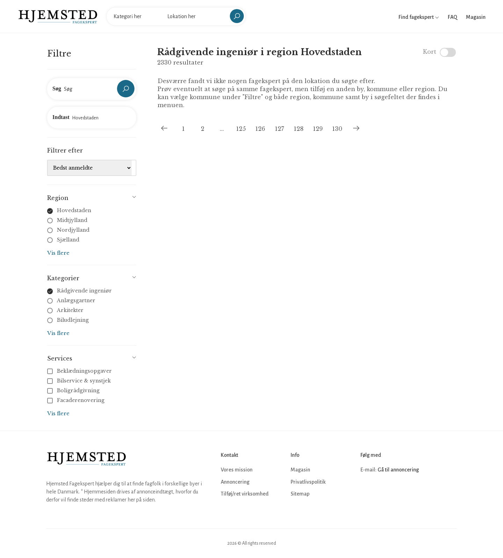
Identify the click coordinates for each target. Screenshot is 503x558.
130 (337, 128)
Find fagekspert (419, 17)
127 (279, 128)
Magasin (476, 17)
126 (260, 128)
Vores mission (237, 470)
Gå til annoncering (398, 470)
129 (318, 128)
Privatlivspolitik (308, 482)
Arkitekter (70, 310)
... (222, 128)
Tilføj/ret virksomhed (245, 494)
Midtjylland (72, 220)
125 (241, 128)
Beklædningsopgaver (80, 371)
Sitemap (300, 494)
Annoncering (235, 482)
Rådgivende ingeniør (84, 291)
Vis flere (58, 253)
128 (299, 128)
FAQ (452, 17)
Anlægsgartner (76, 300)
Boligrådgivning (74, 390)
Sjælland (68, 240)
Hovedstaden (74, 210)
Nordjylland (73, 230)
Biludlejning (73, 320)
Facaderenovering (76, 400)
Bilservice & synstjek (80, 381)
